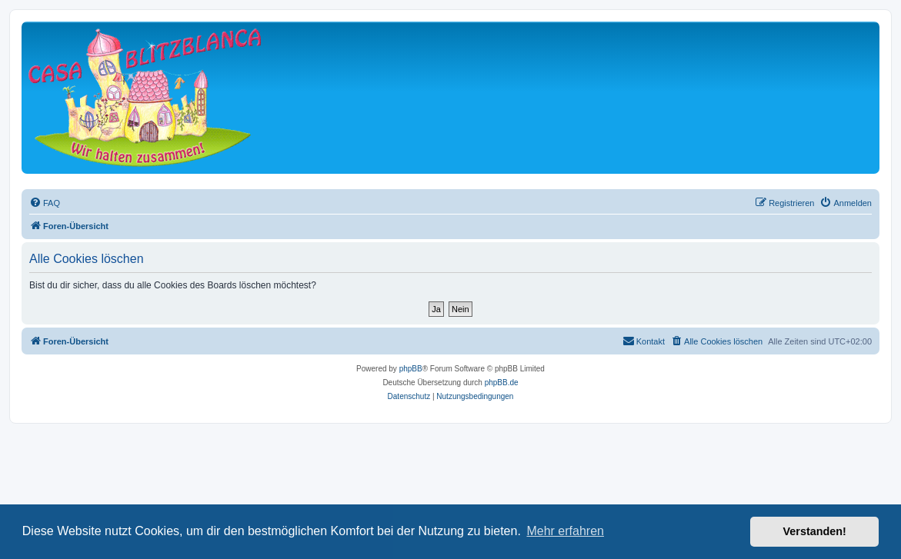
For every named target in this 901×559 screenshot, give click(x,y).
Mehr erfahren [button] (565, 530)
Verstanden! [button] (814, 531)
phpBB (410, 368)
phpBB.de (502, 382)
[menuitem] (44, 203)
